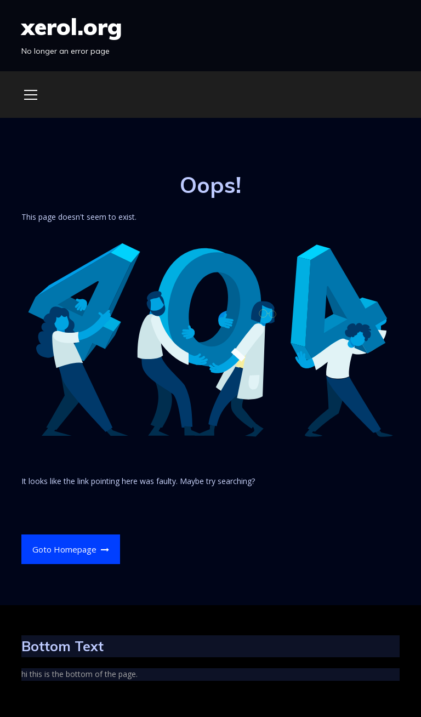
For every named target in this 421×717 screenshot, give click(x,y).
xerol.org (71, 26)
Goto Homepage (71, 549)
